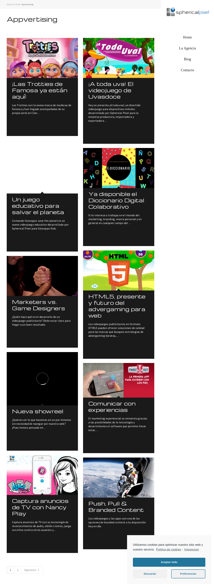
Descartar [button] (150, 573)
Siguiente (32, 570)
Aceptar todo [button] (169, 562)
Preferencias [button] (188, 573)
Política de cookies (168, 549)
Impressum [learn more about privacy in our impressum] (191, 549)
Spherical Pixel (13, 4)
